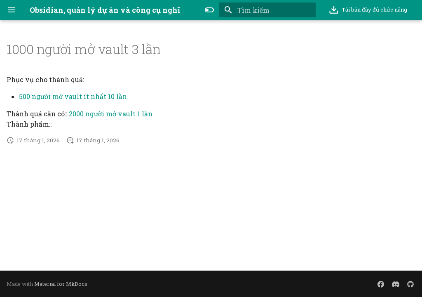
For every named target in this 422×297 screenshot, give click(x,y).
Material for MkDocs (60, 283)
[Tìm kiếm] (267, 9)
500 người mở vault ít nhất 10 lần (73, 96)
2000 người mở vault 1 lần (110, 113)
